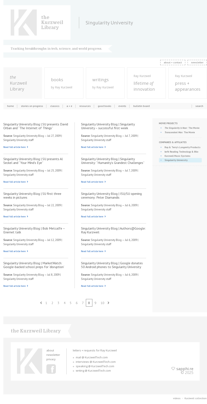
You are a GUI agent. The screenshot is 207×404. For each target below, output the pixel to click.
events (122, 106)
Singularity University (176, 160)
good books (104, 106)
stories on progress (32, 106)
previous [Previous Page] (41, 302)
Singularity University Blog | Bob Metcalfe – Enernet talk (34, 230)
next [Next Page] (108, 302)
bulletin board (141, 106)
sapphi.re (184, 369)
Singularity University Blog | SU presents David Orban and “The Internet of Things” (35, 126)
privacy (51, 359)
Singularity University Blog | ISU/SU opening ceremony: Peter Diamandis (111, 195)
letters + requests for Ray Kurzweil (95, 350)
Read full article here (14, 147)
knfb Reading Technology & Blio (181, 151)
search (199, 106)
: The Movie (182, 127)
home (10, 106)
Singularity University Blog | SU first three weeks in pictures (32, 195)
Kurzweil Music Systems (177, 155)
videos (177, 398)
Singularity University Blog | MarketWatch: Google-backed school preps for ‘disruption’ (33, 265)
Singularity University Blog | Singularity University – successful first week (108, 126)
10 (102, 303)
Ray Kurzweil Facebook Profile (51, 369)
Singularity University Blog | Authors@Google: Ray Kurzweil (113, 230)
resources (85, 106)
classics (54, 106)
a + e (69, 106)
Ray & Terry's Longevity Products (182, 147)
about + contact (173, 62)
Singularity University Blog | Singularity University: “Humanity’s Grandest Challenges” (112, 161)
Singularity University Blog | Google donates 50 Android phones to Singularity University (112, 265)
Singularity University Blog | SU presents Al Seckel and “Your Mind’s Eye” (33, 161)
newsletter (197, 62)
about (50, 350)
